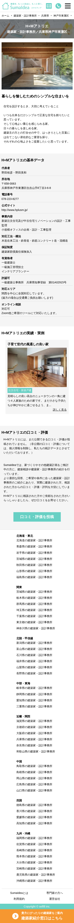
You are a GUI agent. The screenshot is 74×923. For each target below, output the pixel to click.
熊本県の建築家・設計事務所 (34, 856)
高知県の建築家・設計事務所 (34, 823)
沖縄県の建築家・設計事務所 (34, 880)
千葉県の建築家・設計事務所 (34, 616)
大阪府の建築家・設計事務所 (34, 733)
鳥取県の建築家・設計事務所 (34, 766)
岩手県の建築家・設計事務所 (34, 552)
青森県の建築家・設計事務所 (34, 546)
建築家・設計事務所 (25, 15)
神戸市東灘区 (61, 15)
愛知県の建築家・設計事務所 (34, 700)
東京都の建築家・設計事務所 (34, 622)
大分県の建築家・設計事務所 (34, 862)
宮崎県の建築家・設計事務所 (34, 868)
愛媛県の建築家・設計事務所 (34, 817)
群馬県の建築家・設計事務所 (34, 603)
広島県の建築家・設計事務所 (34, 784)
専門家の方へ (54, 892)
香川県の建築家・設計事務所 (34, 811)
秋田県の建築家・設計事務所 (34, 564)
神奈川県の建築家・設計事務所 (35, 628)
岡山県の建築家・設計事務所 (34, 778)
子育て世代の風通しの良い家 (28, 344)
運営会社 (54, 898)
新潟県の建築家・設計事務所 (34, 642)
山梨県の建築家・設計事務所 (34, 667)
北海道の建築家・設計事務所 (34, 540)
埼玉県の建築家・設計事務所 (34, 610)
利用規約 (19, 898)
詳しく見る (60, 409)
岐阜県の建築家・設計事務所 (34, 687)
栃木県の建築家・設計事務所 (34, 597)
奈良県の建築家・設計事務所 (34, 745)
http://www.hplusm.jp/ (15, 210)
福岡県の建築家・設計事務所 (34, 838)
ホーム (5, 15)
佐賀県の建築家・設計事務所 (34, 844)
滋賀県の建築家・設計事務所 (34, 721)
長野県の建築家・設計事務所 (34, 673)
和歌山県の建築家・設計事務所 (35, 751)
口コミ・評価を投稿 (37, 517)
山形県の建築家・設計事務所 (34, 571)
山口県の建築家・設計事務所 (34, 790)
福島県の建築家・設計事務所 (34, 577)
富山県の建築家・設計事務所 (34, 648)
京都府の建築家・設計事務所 (34, 727)
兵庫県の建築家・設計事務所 (34, 739)
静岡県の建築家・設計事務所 (34, 694)
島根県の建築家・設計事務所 (34, 772)
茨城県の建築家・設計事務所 (34, 591)
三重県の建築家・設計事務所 (34, 706)
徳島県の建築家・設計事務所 (34, 805)
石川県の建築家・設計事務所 (34, 655)
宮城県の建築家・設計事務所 (34, 558)
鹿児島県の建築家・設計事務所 (35, 874)
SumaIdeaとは (19, 892)
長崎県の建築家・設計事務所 (34, 850)
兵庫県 (45, 15)
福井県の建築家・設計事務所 (34, 661)
